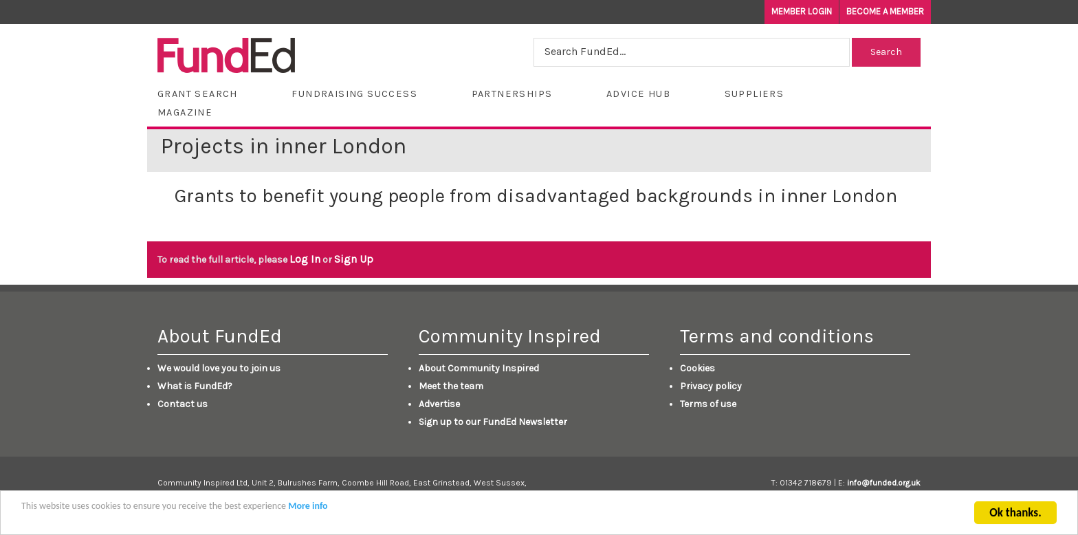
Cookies (697, 368)
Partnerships (512, 94)
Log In (304, 258)
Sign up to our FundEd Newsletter (493, 422)
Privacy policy (711, 386)
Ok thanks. (1015, 514)
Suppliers (754, 94)
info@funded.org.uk (884, 483)
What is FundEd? (194, 386)
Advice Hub (638, 94)
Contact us (182, 404)
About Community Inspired (479, 368)
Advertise (439, 404)
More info (307, 507)
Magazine (184, 112)
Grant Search (197, 94)
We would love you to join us (218, 368)
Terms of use (708, 404)
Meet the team (451, 386)
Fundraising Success (354, 94)
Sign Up (353, 258)
